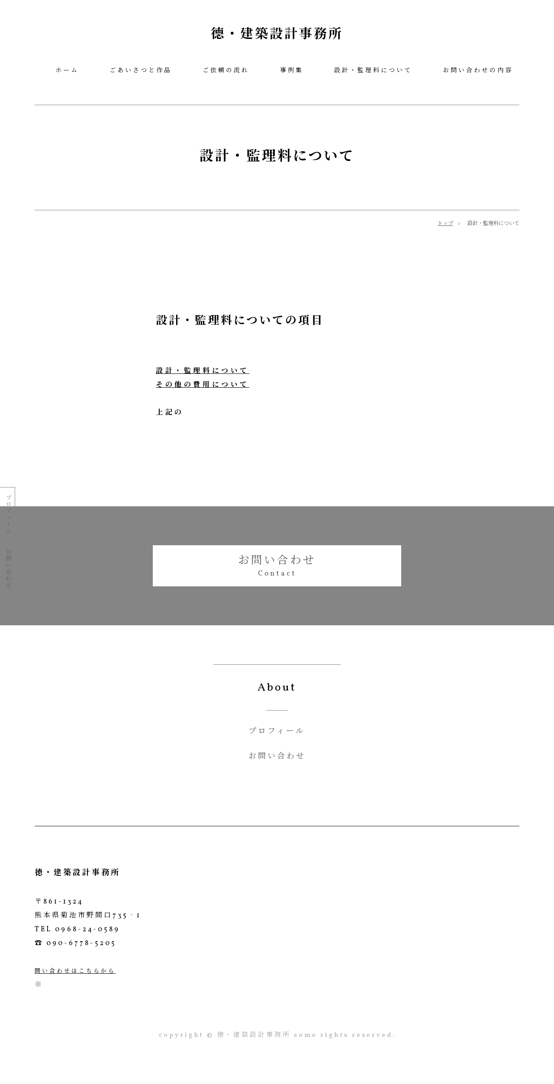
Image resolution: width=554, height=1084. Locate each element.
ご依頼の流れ (226, 71)
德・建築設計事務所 (277, 35)
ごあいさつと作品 (141, 71)
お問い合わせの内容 (478, 71)
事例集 (291, 71)
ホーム (67, 71)
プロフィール (7, 514)
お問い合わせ (7, 569)
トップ (445, 223)
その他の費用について (202, 385)
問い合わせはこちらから (75, 972)
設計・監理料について (373, 71)
